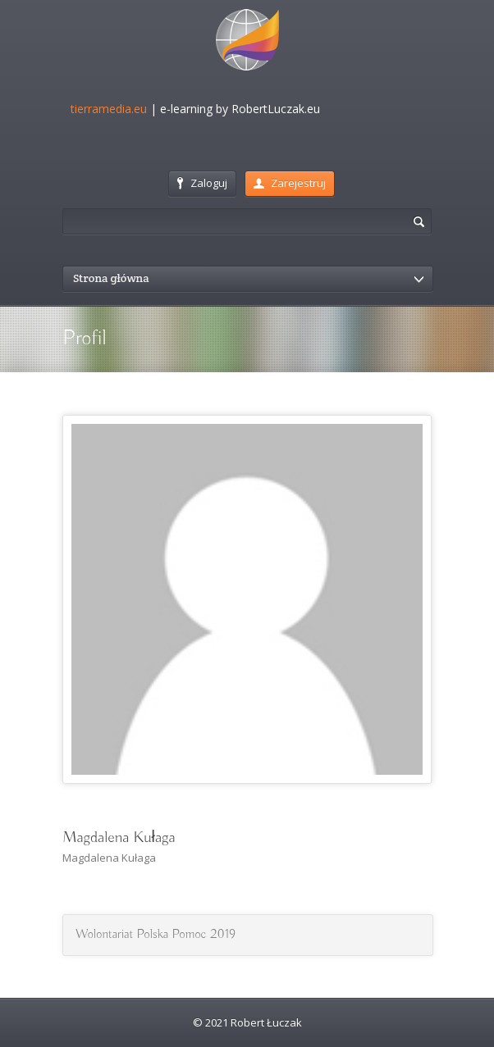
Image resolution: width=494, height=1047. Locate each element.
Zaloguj (202, 182)
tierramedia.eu (109, 108)
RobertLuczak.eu (275, 108)
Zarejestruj (290, 182)
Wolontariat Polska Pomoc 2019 (155, 934)
